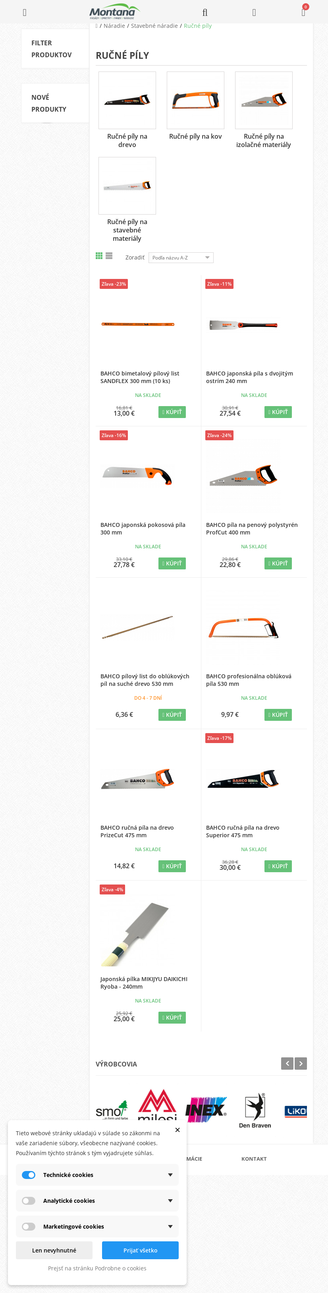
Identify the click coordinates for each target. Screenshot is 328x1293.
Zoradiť (135, 257)
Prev (287, 1063)
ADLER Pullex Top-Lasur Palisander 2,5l (54, 607)
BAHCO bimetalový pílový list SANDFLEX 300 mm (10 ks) (139, 377)
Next (301, 1063)
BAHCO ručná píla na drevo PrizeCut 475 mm (137, 831)
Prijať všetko (140, 1250)
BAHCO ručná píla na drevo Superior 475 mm (243, 831)
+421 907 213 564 (271, 1239)
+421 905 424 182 (271, 1217)
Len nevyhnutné (54, 1250)
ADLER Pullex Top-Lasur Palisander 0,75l (54, 699)
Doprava (189, 1198)
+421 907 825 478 (271, 1228)
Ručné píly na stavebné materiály (127, 230)
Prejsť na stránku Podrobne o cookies (97, 1268)
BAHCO (52, 247)
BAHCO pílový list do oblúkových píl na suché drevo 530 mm (144, 679)
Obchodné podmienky (204, 1211)
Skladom (54, 219)
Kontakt (188, 1236)
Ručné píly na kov (195, 136)
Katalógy (189, 1186)
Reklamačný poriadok (203, 1224)
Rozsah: (39, 287)
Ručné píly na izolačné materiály (53, 180)
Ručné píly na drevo (127, 140)
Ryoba (51, 259)
